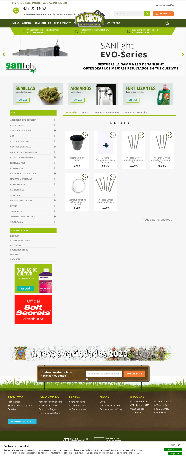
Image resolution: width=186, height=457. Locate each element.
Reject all (175, 453)
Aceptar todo (173, 449)
